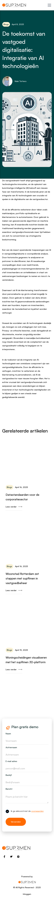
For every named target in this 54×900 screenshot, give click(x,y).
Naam (8, 733)
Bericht (9, 789)
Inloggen (27, 894)
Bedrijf (9, 775)
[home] (14, 5)
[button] (49, 5)
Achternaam (11, 747)
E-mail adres (11, 761)
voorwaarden (37, 811)
